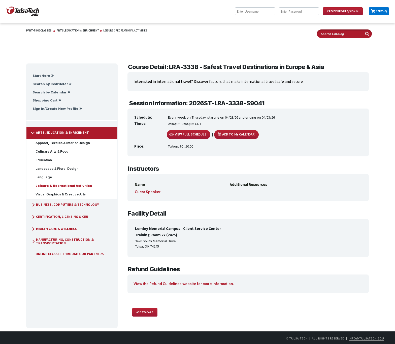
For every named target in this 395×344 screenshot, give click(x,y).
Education (41, 160)
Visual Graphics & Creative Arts (58, 194)
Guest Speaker (148, 192)
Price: (139, 146)
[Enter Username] (255, 11)
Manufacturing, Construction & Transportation (62, 241)
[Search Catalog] (344, 34)
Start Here (41, 76)
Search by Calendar (49, 92)
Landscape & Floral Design (55, 168)
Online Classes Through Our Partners (67, 254)
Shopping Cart (44, 100)
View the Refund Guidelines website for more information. (184, 284)
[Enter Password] (299, 11)
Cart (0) (381, 11)
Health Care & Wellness (54, 229)
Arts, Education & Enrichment (78, 30)
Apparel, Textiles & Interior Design (60, 143)
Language (41, 177)
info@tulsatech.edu (366, 338)
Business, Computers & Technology (65, 204)
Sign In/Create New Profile (55, 109)
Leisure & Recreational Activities (125, 30)
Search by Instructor (50, 84)
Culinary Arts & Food (50, 151)
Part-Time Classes (39, 30)
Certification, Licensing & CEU (59, 217)
